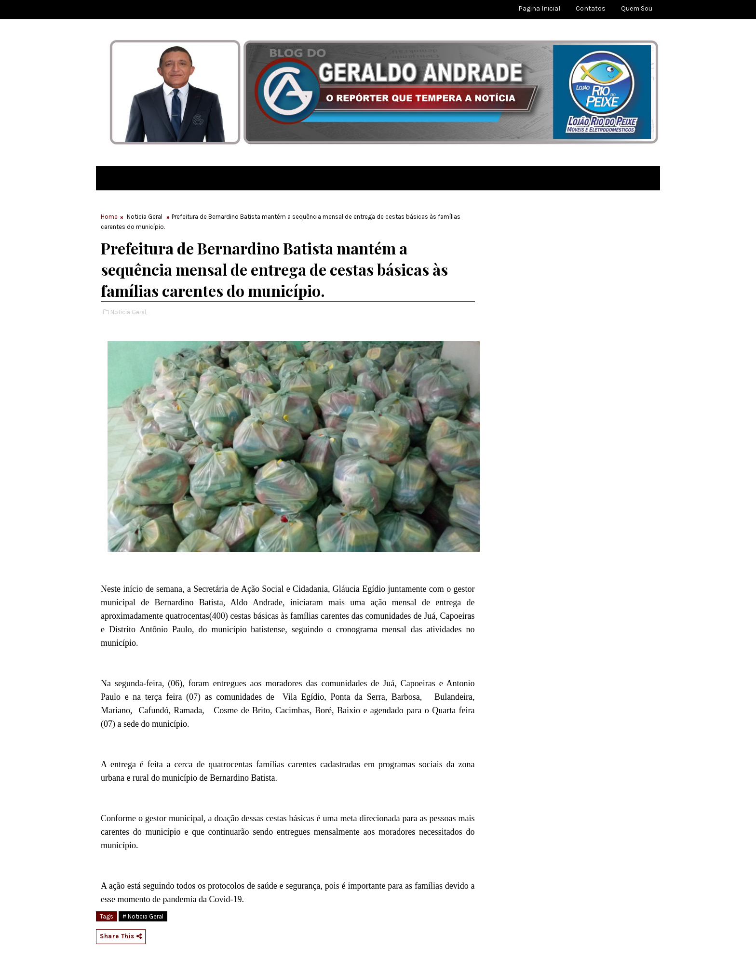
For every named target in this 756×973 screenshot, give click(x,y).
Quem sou (636, 8)
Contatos (591, 8)
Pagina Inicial (539, 8)
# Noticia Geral (142, 916)
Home (109, 216)
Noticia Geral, (128, 312)
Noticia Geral (144, 216)
